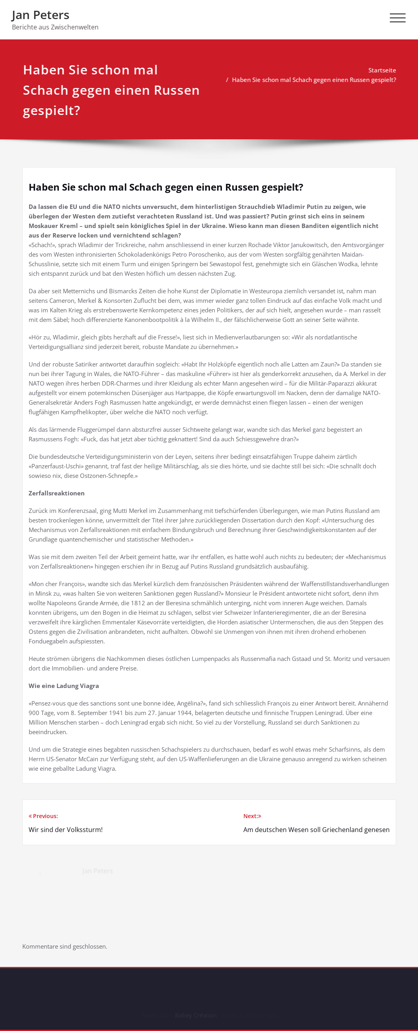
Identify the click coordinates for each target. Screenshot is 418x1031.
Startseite (386, 70)
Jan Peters (41, 14)
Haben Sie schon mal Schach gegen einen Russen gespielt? (317, 80)
